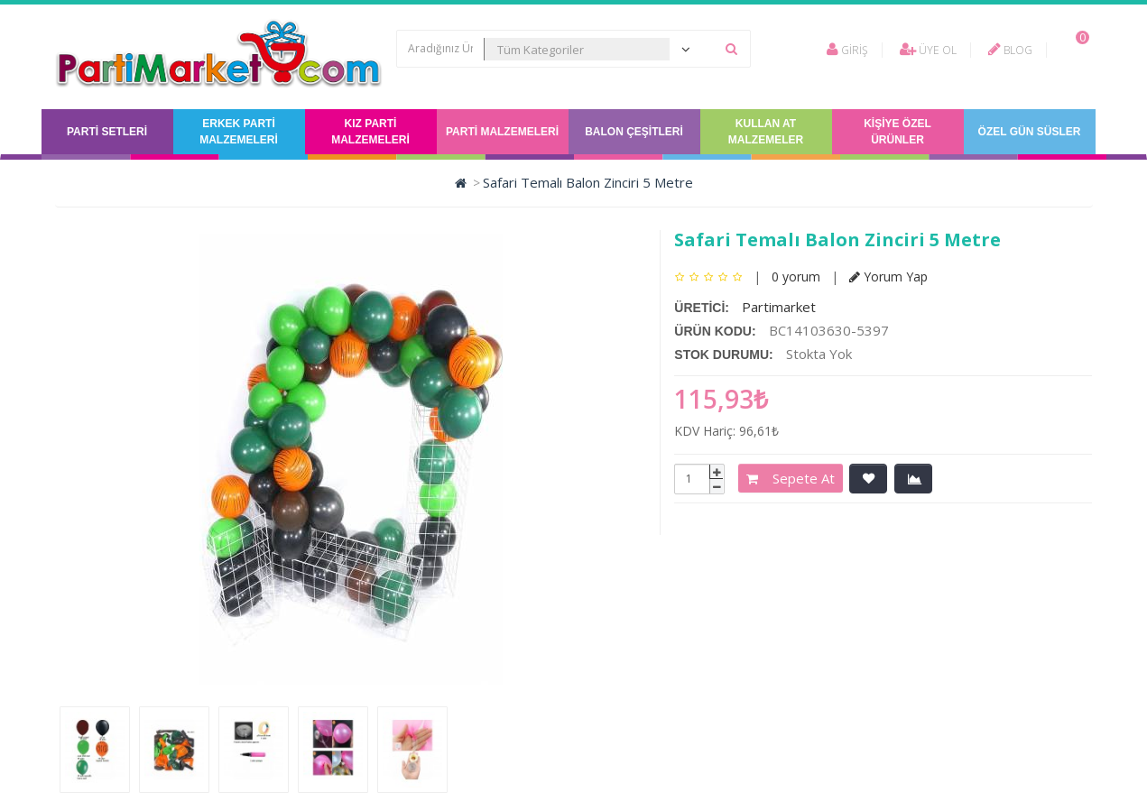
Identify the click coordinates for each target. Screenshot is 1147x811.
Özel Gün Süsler (1029, 131)
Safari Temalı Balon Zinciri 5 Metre (588, 182)
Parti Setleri (107, 131)
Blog (1010, 50)
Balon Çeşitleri (634, 131)
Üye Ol (928, 50)
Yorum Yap (888, 276)
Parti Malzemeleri (502, 131)
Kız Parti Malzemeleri (370, 131)
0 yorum (796, 276)
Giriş (847, 50)
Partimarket (779, 307)
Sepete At (790, 478)
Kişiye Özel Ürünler (897, 131)
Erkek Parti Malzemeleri (238, 131)
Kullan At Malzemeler (765, 131)
